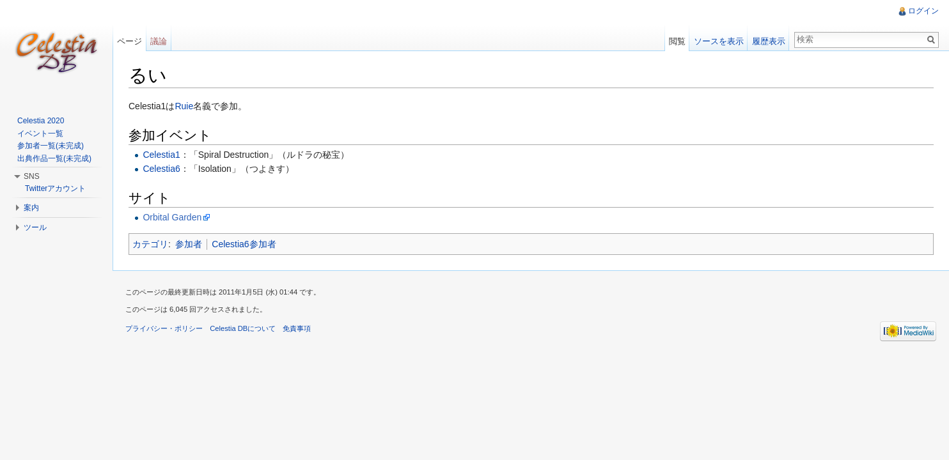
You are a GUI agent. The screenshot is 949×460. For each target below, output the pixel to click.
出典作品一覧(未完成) (54, 158)
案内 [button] (31, 207)
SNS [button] (32, 176)
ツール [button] (35, 227)
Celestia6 (161, 169)
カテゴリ (150, 244)
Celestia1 (161, 155)
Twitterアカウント (55, 188)
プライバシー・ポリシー (164, 328)
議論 (158, 41)
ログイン (923, 10)
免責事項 (297, 328)
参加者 (188, 244)
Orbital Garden (172, 217)
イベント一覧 (40, 133)
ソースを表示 (719, 41)
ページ (129, 41)
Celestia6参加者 (244, 244)
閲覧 (677, 41)
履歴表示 (768, 41)
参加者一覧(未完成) (50, 145)
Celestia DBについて (243, 328)
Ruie (184, 106)
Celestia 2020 (40, 120)
